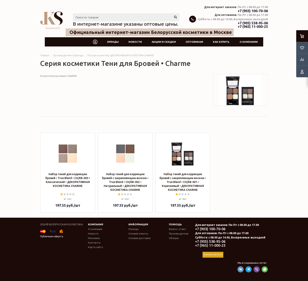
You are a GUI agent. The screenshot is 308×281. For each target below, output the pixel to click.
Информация (138, 224)
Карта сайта (95, 247)
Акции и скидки (164, 41)
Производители (178, 233)
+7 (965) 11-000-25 (253, 26)
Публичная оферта (51, 236)
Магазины (94, 238)
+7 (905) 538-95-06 (253, 23)
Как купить (221, 41)
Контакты (94, 242)
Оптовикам (194, 41)
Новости (135, 41)
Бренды (113, 41)
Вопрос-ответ (177, 229)
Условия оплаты (138, 233)
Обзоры (174, 238)
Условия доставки (139, 238)
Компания (95, 224)
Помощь (175, 224)
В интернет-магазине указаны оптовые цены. (125, 24)
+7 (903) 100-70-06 (253, 11)
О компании (249, 41)
